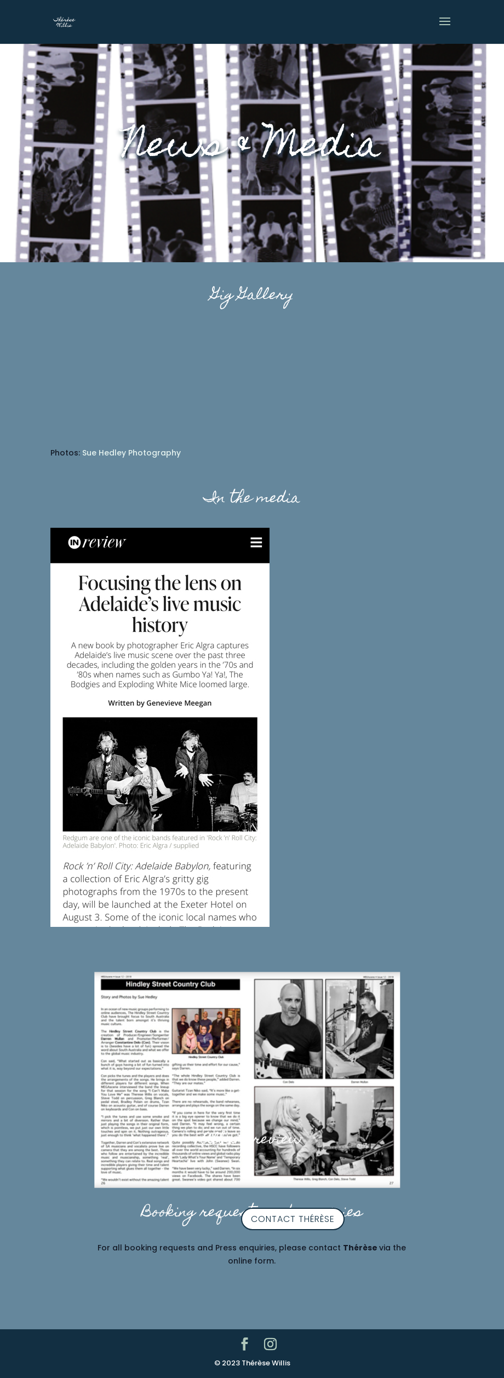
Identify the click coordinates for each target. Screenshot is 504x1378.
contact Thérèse (293, 1219)
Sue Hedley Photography (131, 452)
